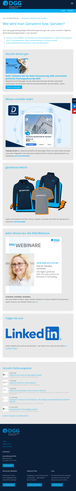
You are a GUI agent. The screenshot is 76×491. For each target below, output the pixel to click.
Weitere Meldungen (13, 87)
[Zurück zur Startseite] (12, 4)
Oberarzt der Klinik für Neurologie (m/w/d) (25, 375)
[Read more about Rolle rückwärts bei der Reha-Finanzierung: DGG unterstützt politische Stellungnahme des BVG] (17, 66)
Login (63, 10)
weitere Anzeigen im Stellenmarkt (15, 416)
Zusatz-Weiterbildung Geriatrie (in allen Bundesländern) (27, 43)
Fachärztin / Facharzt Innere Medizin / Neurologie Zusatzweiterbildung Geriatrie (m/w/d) (40, 401)
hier (36, 302)
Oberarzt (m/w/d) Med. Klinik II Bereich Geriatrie (28, 391)
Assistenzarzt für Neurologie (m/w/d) (23, 409)
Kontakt (70, 10)
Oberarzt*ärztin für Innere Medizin (23, 383)
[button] (72, 4)
